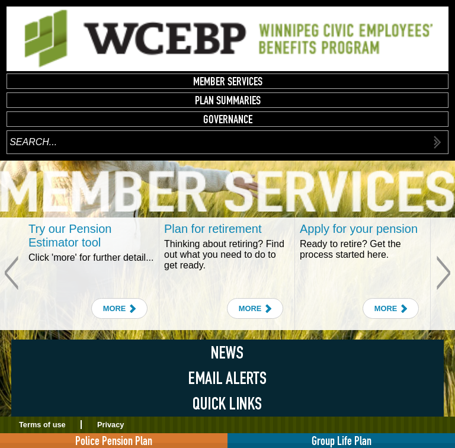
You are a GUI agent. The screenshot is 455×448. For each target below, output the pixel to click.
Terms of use (42, 424)
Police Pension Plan (113, 440)
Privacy (110, 424)
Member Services (227, 81)
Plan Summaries (228, 100)
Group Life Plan (341, 440)
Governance (227, 119)
